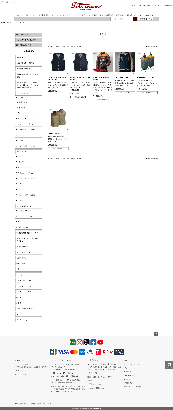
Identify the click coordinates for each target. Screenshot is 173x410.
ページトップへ (156, 334)
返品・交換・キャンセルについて (100, 377)
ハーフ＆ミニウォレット (27, 216)
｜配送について (98, 15)
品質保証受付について (95, 380)
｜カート (55, 15)
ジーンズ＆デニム (23, 252)
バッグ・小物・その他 (26, 146)
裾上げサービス (22, 247)
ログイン (134, 5)
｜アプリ (74, 15)
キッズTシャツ (22, 320)
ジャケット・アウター (26, 130)
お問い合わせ (167, 5)
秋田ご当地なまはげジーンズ (27, 233)
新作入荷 (19, 57)
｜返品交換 (118, 15)
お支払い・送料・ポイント (61, 360)
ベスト (20, 135)
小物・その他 (23, 227)
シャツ (20, 98)
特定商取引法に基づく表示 (41, 404)
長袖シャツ (23, 102)
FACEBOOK (128, 383)
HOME (3, 22)
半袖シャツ (23, 108)
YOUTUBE (128, 379)
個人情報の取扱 (22, 404)
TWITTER (127, 372)
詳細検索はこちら (145, 19)
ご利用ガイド (156, 5)
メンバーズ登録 (145, 5)
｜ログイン (33, 15)
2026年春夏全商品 (23, 69)
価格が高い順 (71, 46)
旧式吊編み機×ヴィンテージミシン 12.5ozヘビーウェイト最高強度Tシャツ (27, 85)
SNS (126, 360)
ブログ (126, 368)
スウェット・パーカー (26, 124)
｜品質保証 (109, 15)
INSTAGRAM (129, 375)
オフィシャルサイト (131, 364)
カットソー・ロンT (25, 119)
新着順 (79, 46)
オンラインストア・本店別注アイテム (27, 239)
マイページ (19, 360)
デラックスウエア (12, 22)
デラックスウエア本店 (132, 387)
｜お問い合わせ (130, 15)
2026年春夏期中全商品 (25, 63)
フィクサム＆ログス (24, 206)
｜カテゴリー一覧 (21, 15)
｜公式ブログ (65, 15)
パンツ (20, 141)
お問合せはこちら (94, 384)
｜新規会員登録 (44, 15)
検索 (135, 19)
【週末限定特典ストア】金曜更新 (27, 75)
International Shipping (95, 388)
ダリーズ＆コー (22, 152)
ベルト (20, 222)
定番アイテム (21, 258)
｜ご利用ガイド (85, 15)
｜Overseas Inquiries (145, 15)
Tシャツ (21, 113)
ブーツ (20, 200)
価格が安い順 (60, 46)
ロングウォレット (24, 211)
